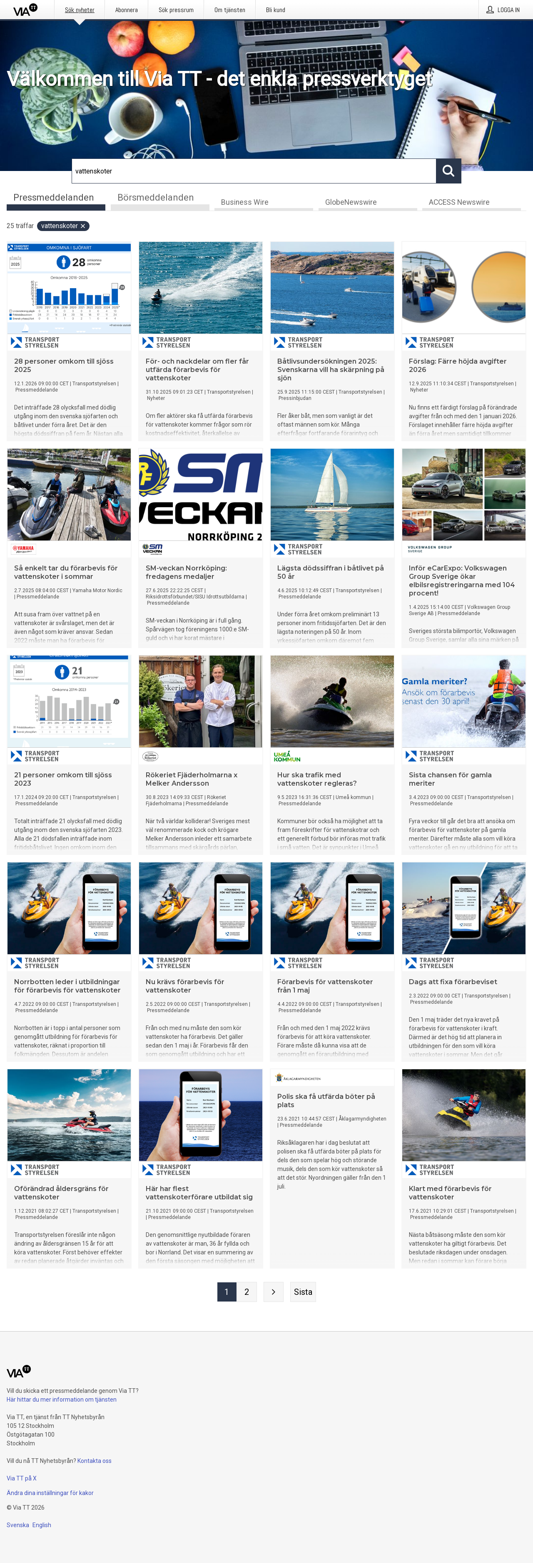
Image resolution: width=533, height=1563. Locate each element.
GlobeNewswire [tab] (351, 203)
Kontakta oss (94, 1460)
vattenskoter (63, 226)
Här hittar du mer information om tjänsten (62, 1399)
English (41, 1525)
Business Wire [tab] (245, 203)
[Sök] (254, 170)
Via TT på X (22, 1478)
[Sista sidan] (303, 1292)
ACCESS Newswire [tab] (459, 203)
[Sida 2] (247, 1292)
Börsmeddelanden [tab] (155, 197)
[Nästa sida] (274, 1292)
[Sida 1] (227, 1292)
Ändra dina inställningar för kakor (50, 1493)
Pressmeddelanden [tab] (53, 197)
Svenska (18, 1525)
